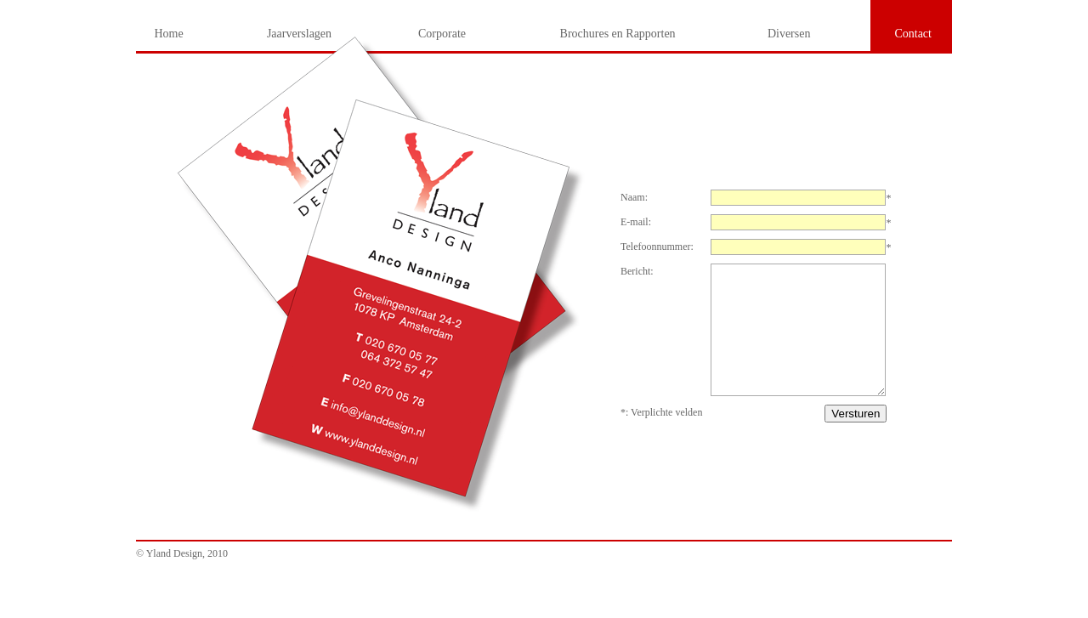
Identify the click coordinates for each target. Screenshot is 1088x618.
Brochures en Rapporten (618, 33)
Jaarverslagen (299, 33)
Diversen (789, 33)
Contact (913, 33)
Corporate (442, 33)
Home (168, 33)
